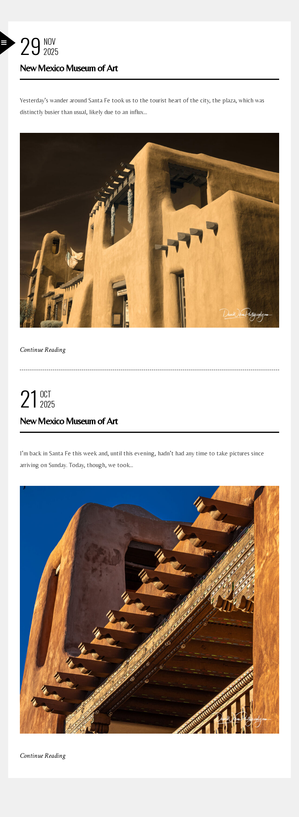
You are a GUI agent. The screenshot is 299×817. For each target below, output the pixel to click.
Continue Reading (42, 349)
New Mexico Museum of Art (69, 68)
